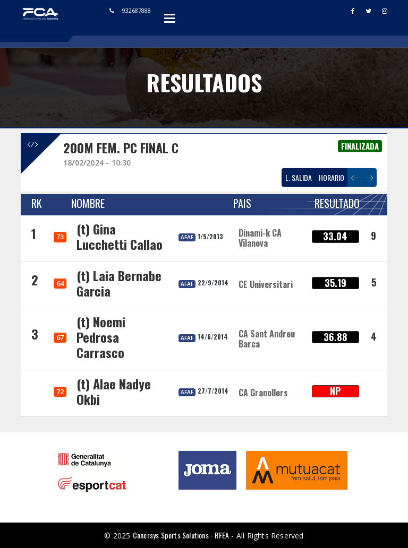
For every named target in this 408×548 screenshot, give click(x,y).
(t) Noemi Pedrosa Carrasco (100, 337)
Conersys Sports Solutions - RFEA (181, 535)
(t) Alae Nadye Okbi (113, 391)
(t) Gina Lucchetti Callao (119, 236)
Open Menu (169, 18)
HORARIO (331, 177)
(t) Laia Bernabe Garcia (119, 283)
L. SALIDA (298, 177)
